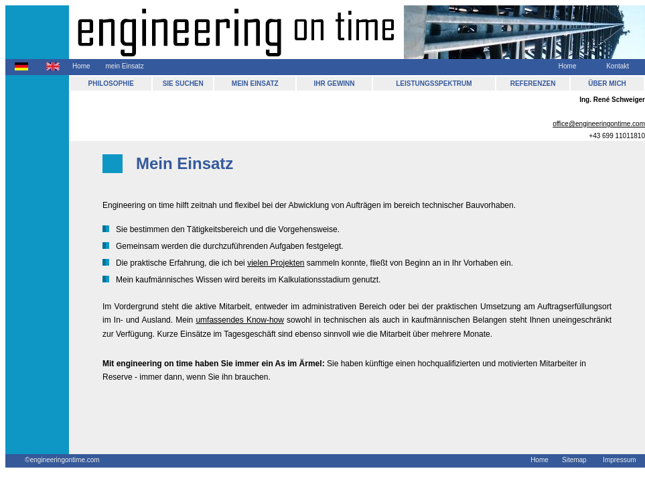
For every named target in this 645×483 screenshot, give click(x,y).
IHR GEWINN (333, 83)
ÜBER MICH (607, 83)
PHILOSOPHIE (111, 83)
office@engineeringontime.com (599, 123)
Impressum (619, 460)
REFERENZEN (533, 83)
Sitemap (574, 460)
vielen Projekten (275, 263)
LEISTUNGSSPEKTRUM (434, 83)
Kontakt (617, 66)
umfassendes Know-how (240, 320)
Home (81, 66)
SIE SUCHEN (183, 83)
